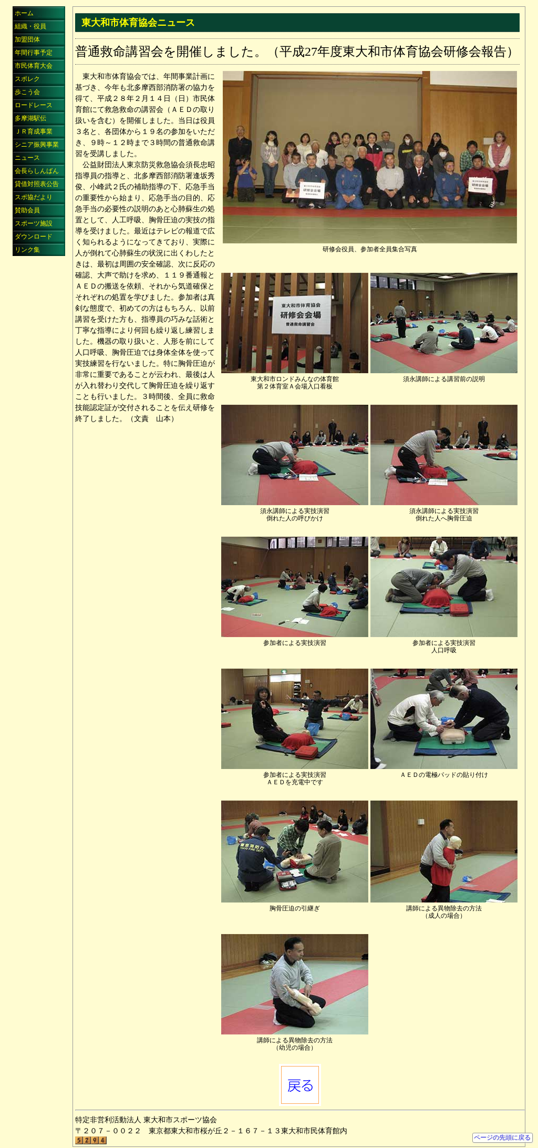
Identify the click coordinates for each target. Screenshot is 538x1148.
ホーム (24, 13)
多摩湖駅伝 (30, 118)
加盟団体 (27, 39)
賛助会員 (27, 210)
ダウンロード (34, 236)
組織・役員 (30, 26)
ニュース (27, 157)
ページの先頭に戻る (502, 1137)
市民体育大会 (34, 65)
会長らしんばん (37, 171)
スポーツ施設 (34, 223)
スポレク (27, 79)
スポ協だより (34, 197)
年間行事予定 (34, 52)
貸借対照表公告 (37, 184)
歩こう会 (27, 92)
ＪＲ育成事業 (34, 131)
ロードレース (34, 105)
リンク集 (27, 249)
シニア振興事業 (37, 144)
